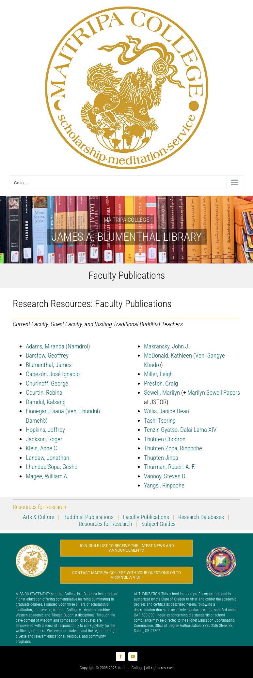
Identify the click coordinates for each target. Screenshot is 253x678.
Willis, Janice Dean (166, 411)
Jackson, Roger (44, 439)
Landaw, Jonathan (47, 457)
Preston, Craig (161, 383)
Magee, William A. (47, 476)
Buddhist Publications (88, 517)
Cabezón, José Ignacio (53, 374)
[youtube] (132, 656)
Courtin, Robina (44, 392)
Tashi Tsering (160, 420)
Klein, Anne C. (42, 448)
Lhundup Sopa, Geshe (51, 467)
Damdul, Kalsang (46, 402)
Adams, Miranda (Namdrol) (58, 346)
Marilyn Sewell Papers (213, 392)
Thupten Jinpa (161, 457)
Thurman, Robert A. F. (170, 467)
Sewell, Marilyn (162, 392)
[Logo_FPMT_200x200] (221, 548)
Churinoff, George (47, 383)
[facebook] (120, 656)
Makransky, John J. (167, 346)
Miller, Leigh (158, 374)
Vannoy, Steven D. (165, 476)
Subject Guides (158, 523)
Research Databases (201, 517)
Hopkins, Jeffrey (45, 429)
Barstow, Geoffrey (47, 355)
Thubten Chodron (164, 439)
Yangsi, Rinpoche (164, 485)
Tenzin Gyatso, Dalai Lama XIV (180, 429)
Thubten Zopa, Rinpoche (173, 448)
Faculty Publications (145, 517)
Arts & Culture (38, 517)
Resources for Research (105, 523)
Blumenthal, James (48, 365)
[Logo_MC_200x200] (32, 547)
